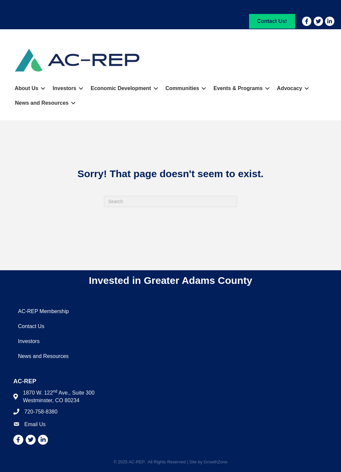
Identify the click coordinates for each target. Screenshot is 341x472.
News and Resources (42, 103)
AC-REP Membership (43, 311)
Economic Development (121, 88)
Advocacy (289, 88)
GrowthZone (216, 461)
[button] (272, 21)
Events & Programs (238, 88)
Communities (182, 88)
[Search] (170, 201)
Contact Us (31, 326)
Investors (64, 88)
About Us (26, 88)
